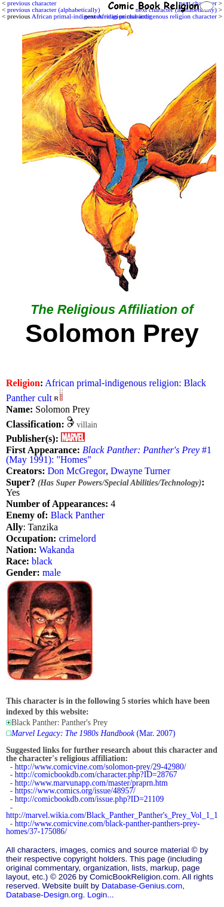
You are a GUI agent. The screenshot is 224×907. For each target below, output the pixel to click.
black (42, 561)
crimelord (77, 538)
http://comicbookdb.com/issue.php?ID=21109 (89, 799)
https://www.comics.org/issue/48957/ (75, 790)
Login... (100, 894)
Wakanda (56, 550)
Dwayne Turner (140, 471)
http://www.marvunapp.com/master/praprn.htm (91, 782)
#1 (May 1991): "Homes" (108, 455)
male (51, 572)
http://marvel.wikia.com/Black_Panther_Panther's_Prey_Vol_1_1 (112, 815)
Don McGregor (76, 471)
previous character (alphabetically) (53, 9)
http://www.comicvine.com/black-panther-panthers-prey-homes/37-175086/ (103, 827)
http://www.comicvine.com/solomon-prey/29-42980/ (100, 766)
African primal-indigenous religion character (157, 16)
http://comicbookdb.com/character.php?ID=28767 (96, 774)
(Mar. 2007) (93, 733)
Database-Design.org (44, 894)
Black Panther (78, 515)
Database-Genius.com (142, 885)
